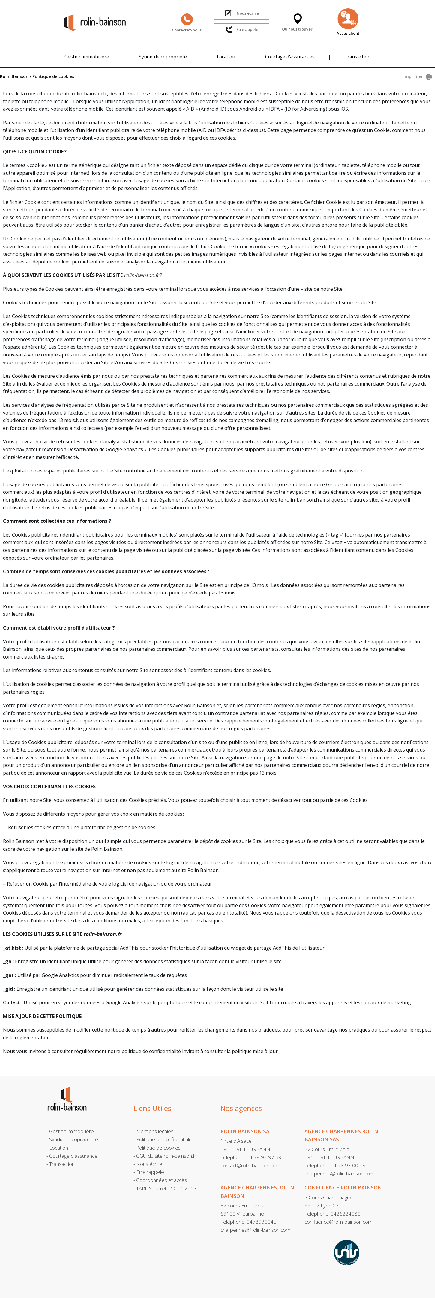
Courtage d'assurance (73, 1155)
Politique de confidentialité (165, 1139)
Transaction (357, 56)
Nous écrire (149, 1163)
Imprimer (413, 76)
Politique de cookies (158, 1147)
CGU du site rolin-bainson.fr (166, 1155)
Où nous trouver (297, 22)
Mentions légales (154, 1131)
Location (226, 56)
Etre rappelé (150, 1171)
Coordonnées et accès (161, 1180)
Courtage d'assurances (290, 56)
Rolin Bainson (14, 76)
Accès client (348, 21)
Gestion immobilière (86, 56)
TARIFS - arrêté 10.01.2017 (166, 1188)
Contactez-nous (187, 22)
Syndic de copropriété (163, 56)
